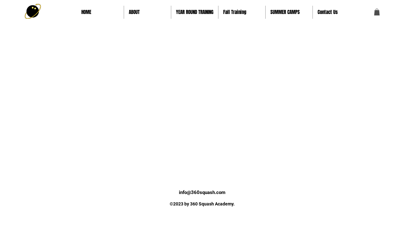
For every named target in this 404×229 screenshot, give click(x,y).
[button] (147, 12)
